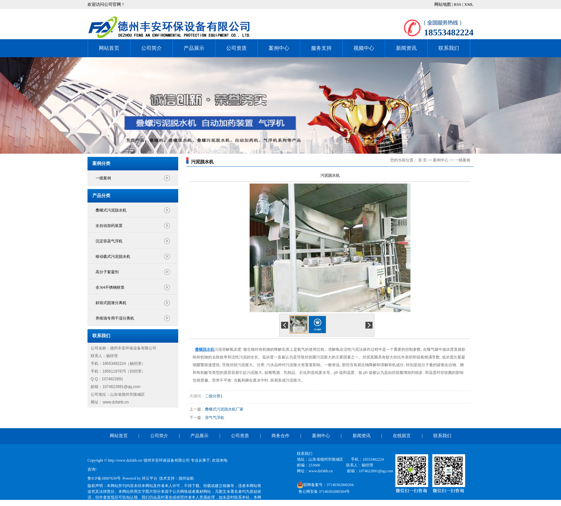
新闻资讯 (406, 48)
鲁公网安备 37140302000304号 (324, 491)
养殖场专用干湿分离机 (115, 318)
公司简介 (151, 48)
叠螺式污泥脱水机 (111, 210)
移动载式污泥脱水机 (113, 256)
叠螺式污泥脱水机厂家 (224, 409)
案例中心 (279, 48)
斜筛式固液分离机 (111, 303)
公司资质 (236, 48)
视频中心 (364, 48)
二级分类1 (214, 396)
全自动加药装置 (109, 225)
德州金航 (186, 478)
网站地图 (443, 4)
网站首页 (109, 48)
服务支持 (321, 48)
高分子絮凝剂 (107, 272)
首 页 (422, 160)
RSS (457, 4)
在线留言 (402, 435)
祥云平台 (149, 478)
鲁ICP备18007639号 (104, 478)
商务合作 (280, 435)
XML (469, 4)
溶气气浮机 (214, 417)
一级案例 (103, 178)
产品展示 (194, 48)
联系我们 (448, 48)
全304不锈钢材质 (110, 287)
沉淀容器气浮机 (109, 241)
